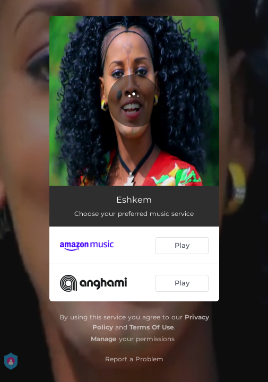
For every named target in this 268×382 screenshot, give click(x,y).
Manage (104, 339)
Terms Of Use (151, 327)
